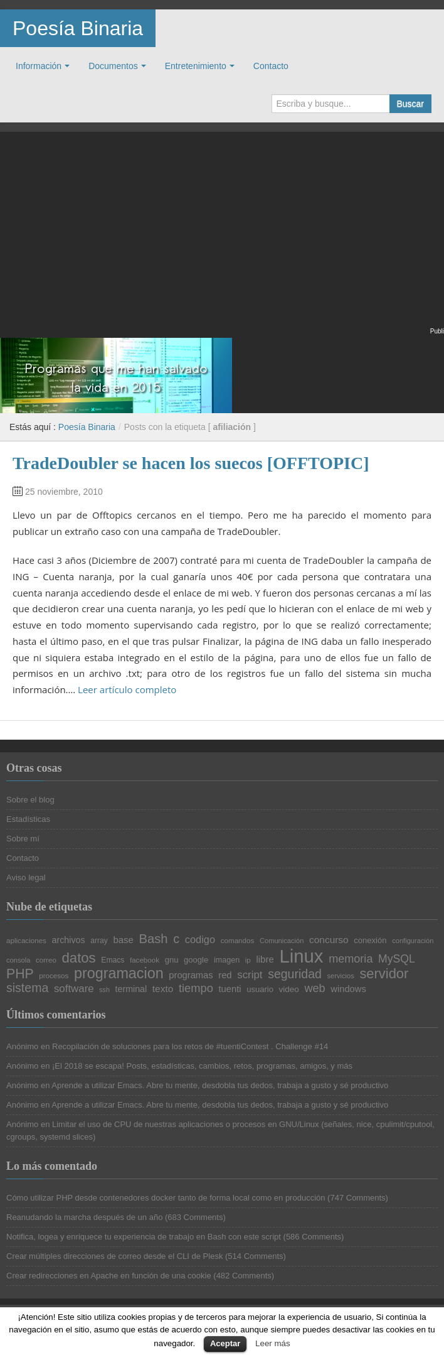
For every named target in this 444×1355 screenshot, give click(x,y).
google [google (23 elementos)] (196, 960)
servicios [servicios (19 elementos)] (340, 976)
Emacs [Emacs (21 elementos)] (112, 960)
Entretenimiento (195, 66)
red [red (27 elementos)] (224, 975)
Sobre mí (23, 838)
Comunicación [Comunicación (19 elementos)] (282, 940)
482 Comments (244, 1275)
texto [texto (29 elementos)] (162, 988)
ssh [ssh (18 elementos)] (104, 989)
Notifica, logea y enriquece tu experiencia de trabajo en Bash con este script (143, 1236)
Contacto (270, 66)
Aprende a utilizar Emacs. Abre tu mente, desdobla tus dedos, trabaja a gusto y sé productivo (219, 1085)
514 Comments (255, 1256)
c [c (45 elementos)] (176, 939)
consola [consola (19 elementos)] (18, 960)
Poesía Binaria (78, 28)
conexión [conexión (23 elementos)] (370, 940)
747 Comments (357, 1197)
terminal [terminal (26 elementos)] (131, 989)
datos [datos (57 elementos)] (79, 958)
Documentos (113, 66)
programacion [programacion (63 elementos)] (119, 973)
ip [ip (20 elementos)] (248, 960)
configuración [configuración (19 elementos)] (412, 940)
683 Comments (195, 1217)
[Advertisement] (222, 237)
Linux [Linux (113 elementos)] (301, 956)
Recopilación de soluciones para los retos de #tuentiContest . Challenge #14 (190, 1046)
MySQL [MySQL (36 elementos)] (396, 959)
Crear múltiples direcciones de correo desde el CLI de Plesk (114, 1256)
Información (38, 66)
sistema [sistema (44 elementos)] (27, 988)
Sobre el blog (30, 799)
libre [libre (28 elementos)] (264, 959)
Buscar (410, 104)
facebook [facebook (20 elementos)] (144, 960)
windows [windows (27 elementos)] (348, 989)
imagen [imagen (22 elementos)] (227, 960)
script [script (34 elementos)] (249, 975)
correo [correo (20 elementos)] (46, 960)
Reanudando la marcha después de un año (84, 1217)
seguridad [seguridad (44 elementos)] (295, 974)
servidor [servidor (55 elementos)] (383, 974)
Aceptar (225, 1343)
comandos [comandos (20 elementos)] (238, 940)
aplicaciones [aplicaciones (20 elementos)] (26, 940)
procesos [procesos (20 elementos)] (53, 976)
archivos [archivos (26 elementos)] (68, 940)
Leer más (272, 1343)
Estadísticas (28, 819)
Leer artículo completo (127, 689)
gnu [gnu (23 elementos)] (172, 960)
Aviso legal (26, 877)
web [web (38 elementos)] (315, 988)
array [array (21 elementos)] (99, 940)
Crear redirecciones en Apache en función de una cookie (108, 1275)
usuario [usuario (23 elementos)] (259, 989)
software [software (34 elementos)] (74, 989)
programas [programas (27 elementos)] (191, 975)
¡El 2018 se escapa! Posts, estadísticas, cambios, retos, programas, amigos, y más (202, 1066)
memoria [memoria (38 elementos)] (351, 958)
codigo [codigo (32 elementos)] (200, 939)
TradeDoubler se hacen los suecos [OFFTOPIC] (191, 463)
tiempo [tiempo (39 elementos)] (196, 988)
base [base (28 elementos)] (123, 940)
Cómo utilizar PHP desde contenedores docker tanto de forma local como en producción (165, 1197)
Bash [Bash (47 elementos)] (153, 938)
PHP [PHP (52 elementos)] (20, 973)
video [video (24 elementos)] (289, 989)
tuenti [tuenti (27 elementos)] (230, 989)
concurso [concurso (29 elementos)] (329, 939)
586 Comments (313, 1236)
